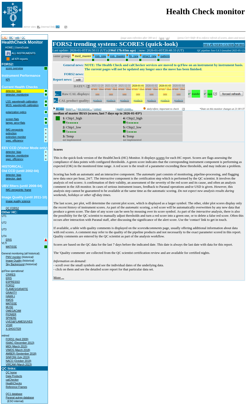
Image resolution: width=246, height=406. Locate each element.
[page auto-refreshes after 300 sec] (138, 37)
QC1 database (14, 394)
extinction (11, 133)
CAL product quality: (74, 101)
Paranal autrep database (20, 397)
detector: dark (13, 178)
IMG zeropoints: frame (18, 190)
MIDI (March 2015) (16, 346)
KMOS (9, 300)
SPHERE (11, 318)
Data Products (14, 376)
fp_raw (133, 56)
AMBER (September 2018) (21, 353)
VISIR (9, 325)
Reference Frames (16, 387)
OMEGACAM (13, 310)
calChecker (12, 379)
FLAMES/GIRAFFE (17, 289)
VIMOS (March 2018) (18, 350)
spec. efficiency (14, 140)
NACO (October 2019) (18, 361)
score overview (14, 68)
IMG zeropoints (14, 129)
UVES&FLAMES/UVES (19, 321)
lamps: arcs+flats (15, 122)
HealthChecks (14, 383)
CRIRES (10, 274)
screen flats (12, 119)
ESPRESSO (13, 281)
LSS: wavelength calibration (21, 101)
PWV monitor (13, 257)
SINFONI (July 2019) (18, 357)
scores (160, 158)
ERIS (9, 239)
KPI (8, 79)
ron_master (117, 56)
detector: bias (13, 91)
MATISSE (11, 246)
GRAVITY (11, 292)
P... (56, 101)
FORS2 (10, 285)
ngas (210, 93)
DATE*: (80, 86)
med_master (83, 56)
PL (38, 26)
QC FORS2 (12, 208)
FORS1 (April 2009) (17, 339)
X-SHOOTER (13, 328)
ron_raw (100, 56)
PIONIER (11, 314)
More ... (58, 277)
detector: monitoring (17, 94)
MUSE (9, 307)
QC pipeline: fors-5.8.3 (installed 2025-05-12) (221, 50)
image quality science (18, 201)
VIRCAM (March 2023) (19, 364)
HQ (57, 26)
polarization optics (16, 112)
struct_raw (149, 56)
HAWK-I (10, 296)
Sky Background (15, 264)
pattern (165, 56)
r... (57, 94)
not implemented (72, 139)
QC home (11, 372)
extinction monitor (16, 137)
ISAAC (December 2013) (20, 342)
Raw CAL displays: (76, 94)
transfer (196, 93)
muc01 (193, 50)
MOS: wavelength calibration (22, 105)
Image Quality (14, 260)
